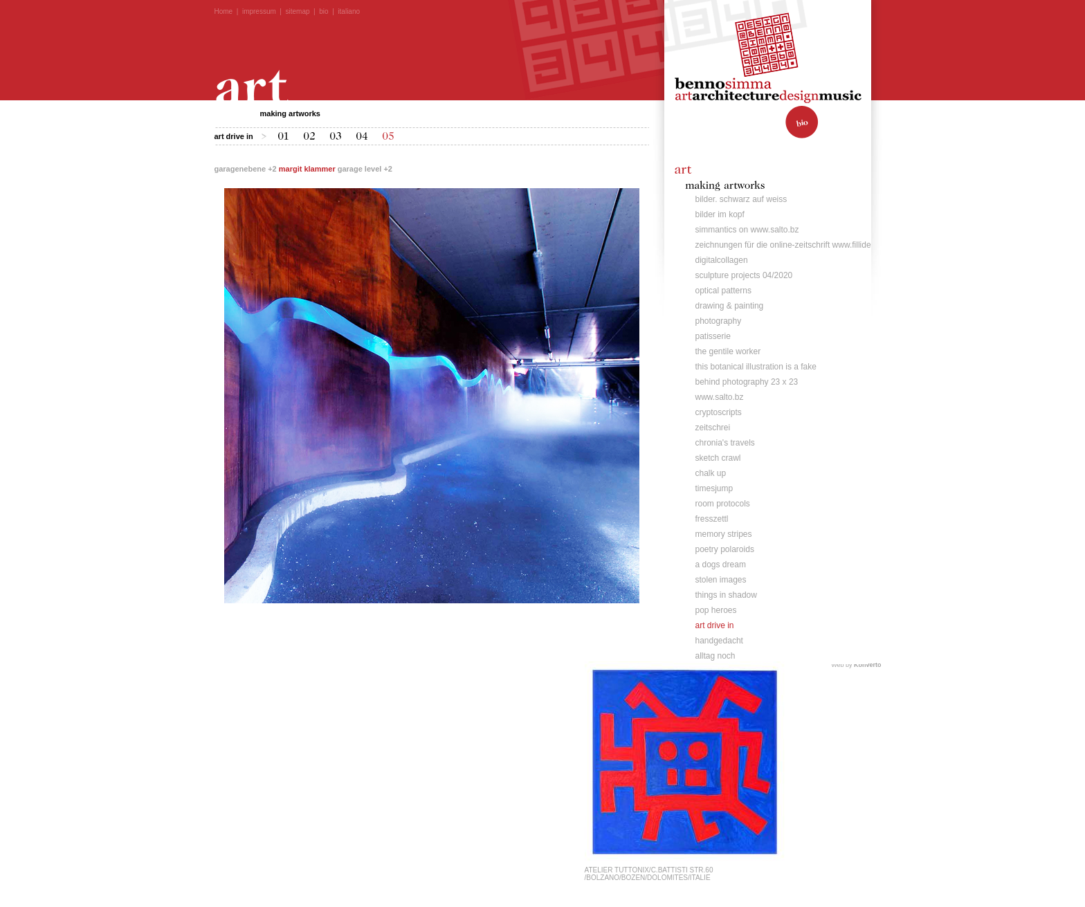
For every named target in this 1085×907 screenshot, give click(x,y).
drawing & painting (729, 306)
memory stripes (723, 534)
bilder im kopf (720, 214)
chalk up (711, 473)
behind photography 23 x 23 (747, 382)
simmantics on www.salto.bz (747, 230)
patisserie (713, 336)
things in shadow (726, 595)
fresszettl (712, 519)
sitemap (298, 11)
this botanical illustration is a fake (756, 367)
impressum (259, 11)
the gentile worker (728, 351)
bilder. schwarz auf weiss (741, 199)
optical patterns (723, 290)
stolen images (721, 580)
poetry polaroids (724, 549)
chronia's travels (725, 443)
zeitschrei (713, 427)
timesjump (714, 488)
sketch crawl (718, 458)
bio (323, 11)
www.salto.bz (719, 397)
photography (718, 321)
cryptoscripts (718, 412)
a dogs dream (720, 564)
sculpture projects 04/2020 (744, 275)
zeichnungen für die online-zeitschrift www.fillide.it (786, 245)
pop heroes (716, 610)
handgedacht (719, 640)
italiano (349, 11)
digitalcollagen (721, 260)
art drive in (714, 625)
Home (224, 11)
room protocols (722, 504)
